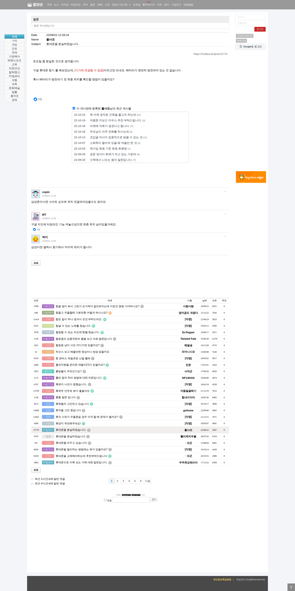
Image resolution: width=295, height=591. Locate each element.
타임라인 (76, 4)
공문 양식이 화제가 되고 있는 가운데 (106, 154)
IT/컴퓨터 (14, 76)
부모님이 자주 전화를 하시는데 (103, 131)
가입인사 (176, 4)
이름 (189, 300)
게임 (14, 44)
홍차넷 (14, 95)
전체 (14, 36)
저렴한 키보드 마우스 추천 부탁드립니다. (109, 120)
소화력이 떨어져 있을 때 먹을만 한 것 (107, 143)
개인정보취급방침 (222, 579)
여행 (14, 80)
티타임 (65, 4)
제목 (110, 300)
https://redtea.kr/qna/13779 (210, 53)
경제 (14, 99)
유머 (85, 4)
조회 (214, 300)
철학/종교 (14, 72)
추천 (49, 4)
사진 (107, 4)
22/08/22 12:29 (49, 196)
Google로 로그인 (250, 46)
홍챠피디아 (149, 4)
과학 (14, 84)
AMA (100, 4)
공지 (166, 4)
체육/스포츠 (14, 60)
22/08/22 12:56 (49, 218)
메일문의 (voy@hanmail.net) (250, 579)
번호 (36, 300)
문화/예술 (14, 88)
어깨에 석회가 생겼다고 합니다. (103, 126)
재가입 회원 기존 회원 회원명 (102, 148)
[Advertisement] (251, 111)
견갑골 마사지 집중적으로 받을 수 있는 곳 (110, 137)
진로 (14, 48)
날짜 (204, 300)
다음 (147, 480)
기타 (14, 40)
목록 (36, 263)
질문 (92, 4)
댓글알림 (188, 4)
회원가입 (241, 40)
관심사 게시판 (121, 4)
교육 (14, 64)
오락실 (136, 4)
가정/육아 (14, 56)
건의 (159, 4)
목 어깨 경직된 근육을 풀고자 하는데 (107, 114)
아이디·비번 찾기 (244, 36)
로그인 (260, 29)
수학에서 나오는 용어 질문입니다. (105, 160)
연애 (14, 52)
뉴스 (56, 4)
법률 (14, 91)
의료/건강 (14, 68)
